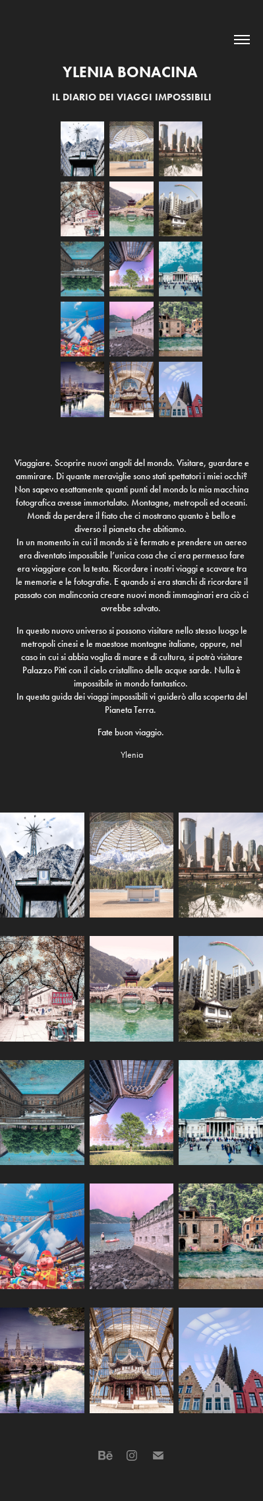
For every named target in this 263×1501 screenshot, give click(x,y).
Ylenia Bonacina (132, 72)
